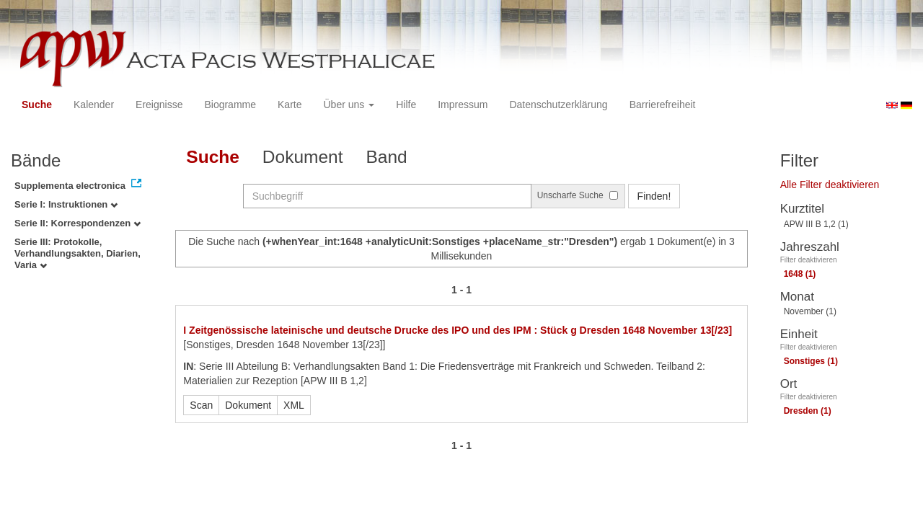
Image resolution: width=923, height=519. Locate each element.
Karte (289, 104)
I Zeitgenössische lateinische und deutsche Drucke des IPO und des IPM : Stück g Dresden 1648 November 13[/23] (457, 330)
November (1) (810, 311)
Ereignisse (159, 104)
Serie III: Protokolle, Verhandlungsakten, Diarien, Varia (77, 253)
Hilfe (406, 104)
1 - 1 (461, 290)
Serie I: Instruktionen (66, 204)
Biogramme (230, 104)
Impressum (462, 104)
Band (386, 157)
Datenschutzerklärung (558, 104)
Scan (201, 405)
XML (293, 405)
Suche (37, 104)
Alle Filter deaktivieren (830, 184)
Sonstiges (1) (811, 361)
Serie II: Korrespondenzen (77, 223)
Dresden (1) (807, 411)
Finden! (654, 196)
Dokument (302, 157)
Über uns (349, 104)
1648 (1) (800, 274)
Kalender (94, 104)
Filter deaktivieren (808, 260)
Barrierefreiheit (663, 104)
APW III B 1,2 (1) (816, 224)
